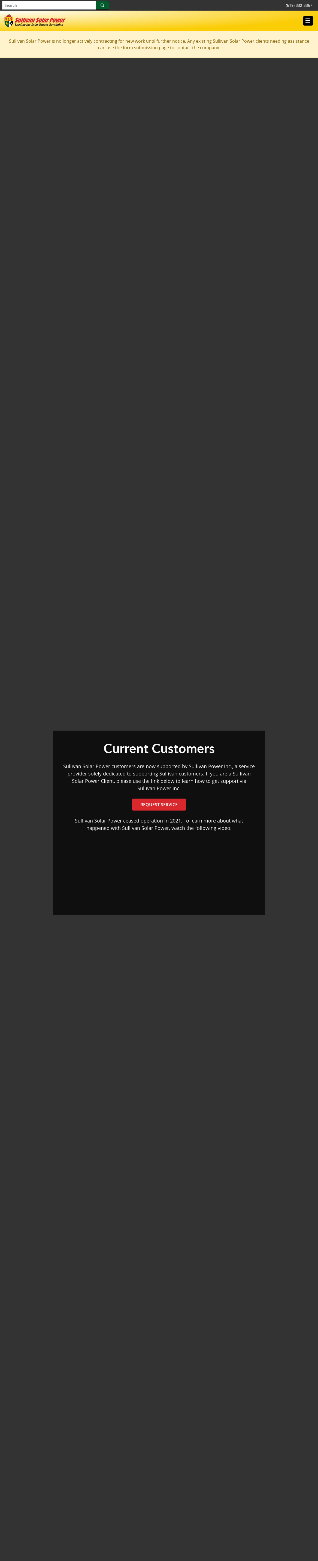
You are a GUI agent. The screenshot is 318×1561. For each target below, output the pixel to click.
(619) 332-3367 (299, 5)
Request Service (159, 805)
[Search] (102, 5)
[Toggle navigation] (308, 20)
